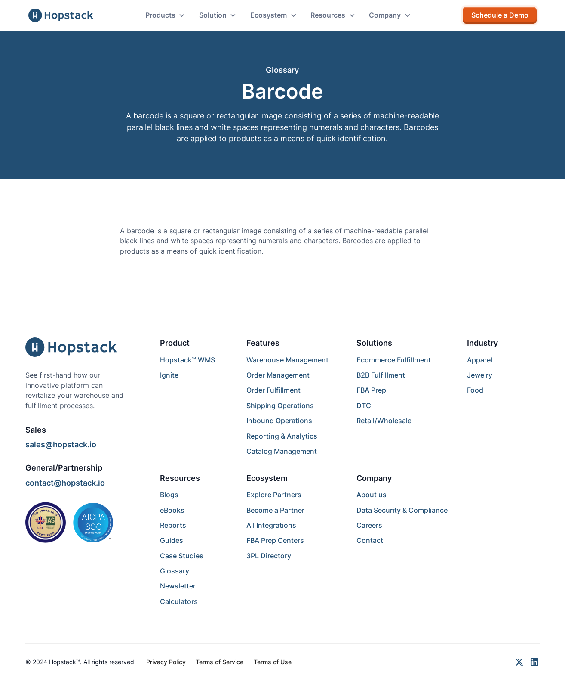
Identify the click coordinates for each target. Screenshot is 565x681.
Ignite (169, 375)
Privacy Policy (166, 662)
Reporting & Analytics (281, 436)
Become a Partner (275, 510)
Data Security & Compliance (402, 510)
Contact (369, 540)
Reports (173, 525)
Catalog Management (281, 451)
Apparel (479, 360)
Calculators (179, 601)
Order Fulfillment (273, 390)
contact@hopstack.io (65, 482)
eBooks (172, 510)
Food (475, 390)
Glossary (174, 571)
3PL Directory (268, 556)
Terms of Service (219, 662)
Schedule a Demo (499, 15)
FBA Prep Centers (275, 540)
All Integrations (271, 525)
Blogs (169, 495)
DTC (363, 406)
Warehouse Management (287, 360)
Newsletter (178, 586)
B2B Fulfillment (380, 375)
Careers (369, 525)
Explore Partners (273, 495)
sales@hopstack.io (60, 444)
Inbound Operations (279, 421)
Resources (180, 478)
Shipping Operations (280, 406)
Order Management (278, 375)
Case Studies (181, 556)
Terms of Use (273, 662)
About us (371, 495)
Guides (171, 540)
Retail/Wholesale (383, 421)
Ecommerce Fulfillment (393, 360)
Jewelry (479, 375)
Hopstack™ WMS (187, 360)
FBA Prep (371, 390)
